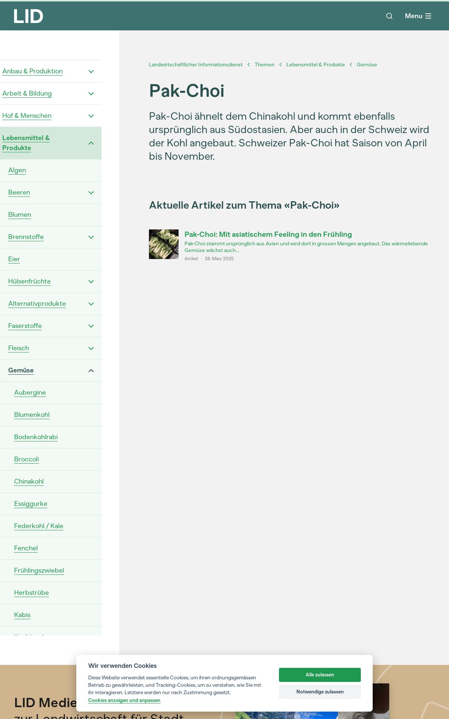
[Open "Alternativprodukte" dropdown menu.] (91, 303)
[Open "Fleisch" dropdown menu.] (91, 348)
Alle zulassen (320, 674)
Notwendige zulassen (320, 692)
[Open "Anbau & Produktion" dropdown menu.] (91, 71)
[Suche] (389, 16)
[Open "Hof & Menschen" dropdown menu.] (91, 116)
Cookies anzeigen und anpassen (124, 700)
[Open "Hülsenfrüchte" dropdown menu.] (91, 281)
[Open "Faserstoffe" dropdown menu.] (91, 326)
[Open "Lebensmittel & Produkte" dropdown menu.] (91, 143)
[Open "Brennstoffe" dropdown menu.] (91, 237)
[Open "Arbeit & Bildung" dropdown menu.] (91, 93)
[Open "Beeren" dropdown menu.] (91, 192)
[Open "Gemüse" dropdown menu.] (91, 370)
